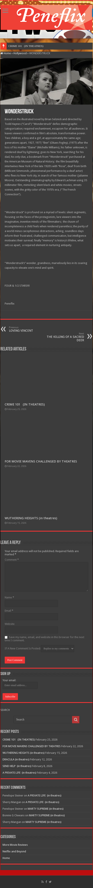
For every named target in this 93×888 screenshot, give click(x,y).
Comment (12, 559)
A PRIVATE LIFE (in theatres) (19, 772)
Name (9, 597)
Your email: (9, 680)
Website (10, 624)
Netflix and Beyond (14, 851)
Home (5, 53)
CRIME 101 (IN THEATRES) (25, 404)
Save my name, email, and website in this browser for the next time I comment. (44, 639)
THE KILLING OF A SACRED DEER (62, 337)
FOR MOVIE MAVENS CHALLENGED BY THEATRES (41, 461)
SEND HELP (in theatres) (17, 766)
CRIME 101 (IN (18, 46)
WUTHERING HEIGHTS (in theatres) (31, 518)
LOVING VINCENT (31, 329)
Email (9, 610)
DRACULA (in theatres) (16, 759)
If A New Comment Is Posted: (39, 648)
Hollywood (20, 53)
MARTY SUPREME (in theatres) (46, 808)
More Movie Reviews (15, 844)
